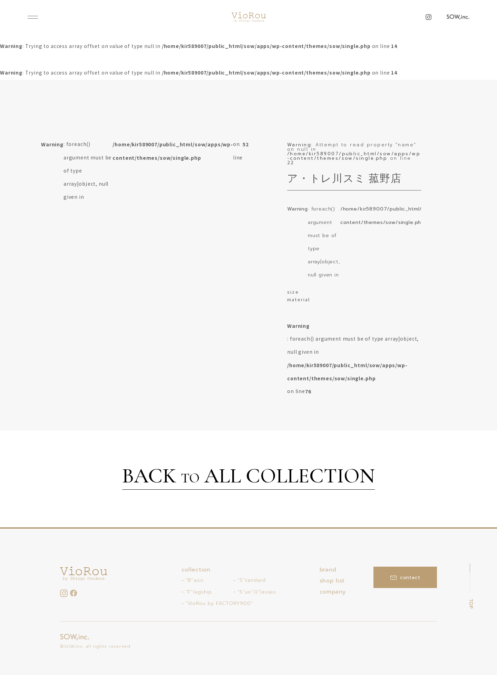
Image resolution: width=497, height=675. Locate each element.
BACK (248, 477)
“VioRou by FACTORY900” (219, 603)
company (333, 592)
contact (405, 577)
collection (196, 570)
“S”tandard (251, 580)
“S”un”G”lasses (256, 592)
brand (328, 570)
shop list (332, 581)
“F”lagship (199, 592)
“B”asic (195, 580)
